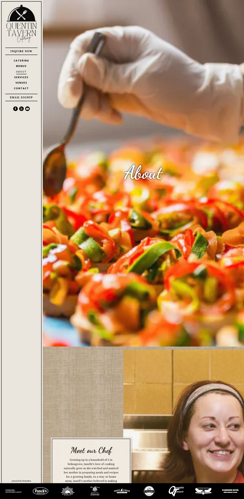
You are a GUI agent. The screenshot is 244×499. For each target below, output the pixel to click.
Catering (21, 60)
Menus (21, 66)
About (21, 71)
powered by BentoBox (27, 480)
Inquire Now (21, 51)
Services (21, 77)
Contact (21, 88)
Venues (21, 82)
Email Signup (21, 97)
